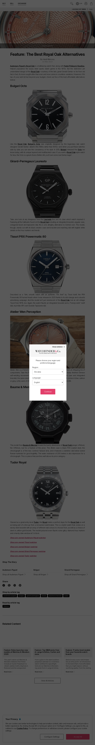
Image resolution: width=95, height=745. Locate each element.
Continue (48, 392)
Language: (36, 378)
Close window (58, 347)
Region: (35, 367)
